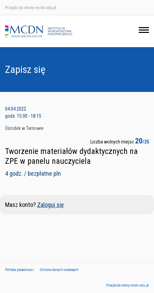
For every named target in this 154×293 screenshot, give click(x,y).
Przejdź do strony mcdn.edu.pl (30, 7)
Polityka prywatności (19, 270)
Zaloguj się (50, 204)
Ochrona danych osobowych (59, 270)
